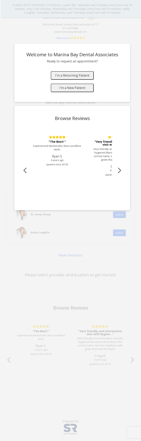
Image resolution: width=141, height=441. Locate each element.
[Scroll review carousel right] (119, 170)
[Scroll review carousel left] (25, 170)
